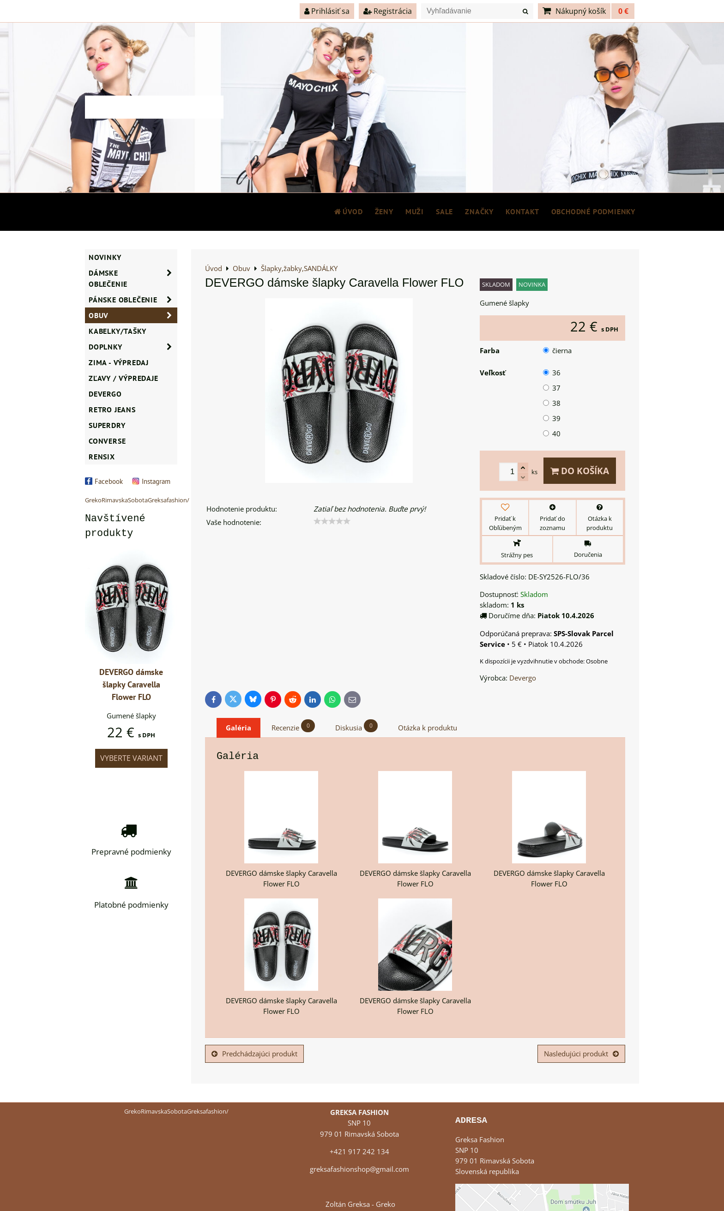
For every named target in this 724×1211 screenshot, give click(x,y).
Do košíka (579, 470)
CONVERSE (107, 441)
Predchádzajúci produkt (254, 1054)
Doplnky (133, 347)
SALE (444, 211)
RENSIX (102, 456)
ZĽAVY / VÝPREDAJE (123, 378)
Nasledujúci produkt (581, 1054)
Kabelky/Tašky (117, 331)
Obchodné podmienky (593, 211)
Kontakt (522, 211)
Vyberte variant (131, 758)
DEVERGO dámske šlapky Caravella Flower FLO (131, 684)
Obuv (133, 315)
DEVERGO (105, 393)
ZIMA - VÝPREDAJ (119, 362)
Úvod (348, 211)
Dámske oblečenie (133, 278)
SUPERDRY (107, 425)
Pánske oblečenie (133, 299)
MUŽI (414, 211)
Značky (479, 211)
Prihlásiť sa (327, 11)
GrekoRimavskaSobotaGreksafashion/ (137, 500)
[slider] (332, 521)
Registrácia (387, 11)
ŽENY (384, 211)
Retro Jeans (112, 409)
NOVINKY (105, 257)
